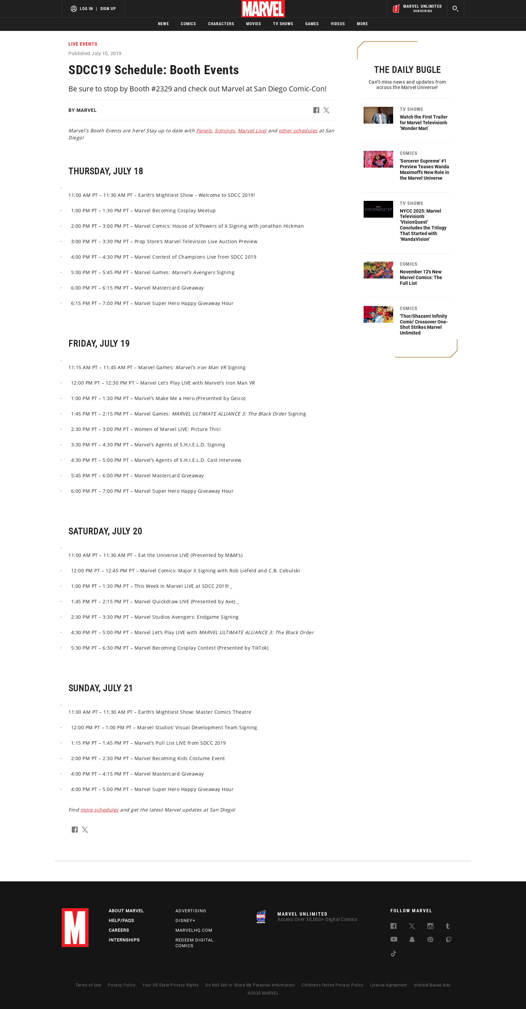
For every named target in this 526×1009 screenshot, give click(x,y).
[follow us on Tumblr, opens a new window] (448, 927)
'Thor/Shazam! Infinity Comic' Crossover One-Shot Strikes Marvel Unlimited (424, 324)
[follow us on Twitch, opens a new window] (449, 941)
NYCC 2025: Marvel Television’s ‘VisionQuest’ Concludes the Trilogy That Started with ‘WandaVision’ (423, 225)
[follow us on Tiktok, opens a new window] (393, 955)
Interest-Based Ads (432, 985)
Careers (119, 930)
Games (312, 23)
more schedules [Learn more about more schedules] (100, 809)
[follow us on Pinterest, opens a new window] (430, 940)
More (362, 23)
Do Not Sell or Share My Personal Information (250, 985)
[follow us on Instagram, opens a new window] (430, 927)
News (163, 23)
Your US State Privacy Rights (170, 985)
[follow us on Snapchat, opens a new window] (412, 940)
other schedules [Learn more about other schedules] (298, 130)
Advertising (190, 910)
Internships (124, 939)
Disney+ (185, 920)
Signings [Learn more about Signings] (225, 130)
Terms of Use (88, 985)
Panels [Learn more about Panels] (204, 130)
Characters (221, 23)
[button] (318, 111)
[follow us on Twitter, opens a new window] (412, 927)
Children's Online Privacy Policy (332, 985)
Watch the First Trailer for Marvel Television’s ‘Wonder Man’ (424, 122)
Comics (188, 23)
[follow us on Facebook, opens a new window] (393, 927)
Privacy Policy (122, 985)
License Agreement (388, 985)
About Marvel (126, 910)
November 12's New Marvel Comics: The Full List (421, 277)
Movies (253, 23)
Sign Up (108, 8)
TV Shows (283, 23)
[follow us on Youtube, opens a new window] (394, 940)
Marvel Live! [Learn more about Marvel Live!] (252, 130)
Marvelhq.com (193, 930)
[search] (455, 8)
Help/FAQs (121, 920)
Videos (338, 23)
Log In (86, 8)
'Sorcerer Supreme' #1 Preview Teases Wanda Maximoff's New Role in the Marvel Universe (424, 169)
